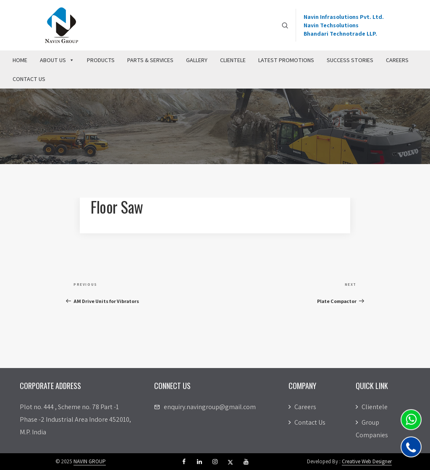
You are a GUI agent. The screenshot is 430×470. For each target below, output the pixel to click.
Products (101, 60)
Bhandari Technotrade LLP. (340, 33)
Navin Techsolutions (331, 25)
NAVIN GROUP (89, 461)
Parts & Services (150, 60)
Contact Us (29, 79)
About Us (57, 60)
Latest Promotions (286, 60)
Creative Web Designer (367, 461)
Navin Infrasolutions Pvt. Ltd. (344, 17)
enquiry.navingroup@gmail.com (210, 406)
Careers (397, 60)
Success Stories (350, 60)
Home (20, 60)
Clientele (233, 60)
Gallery (196, 60)
